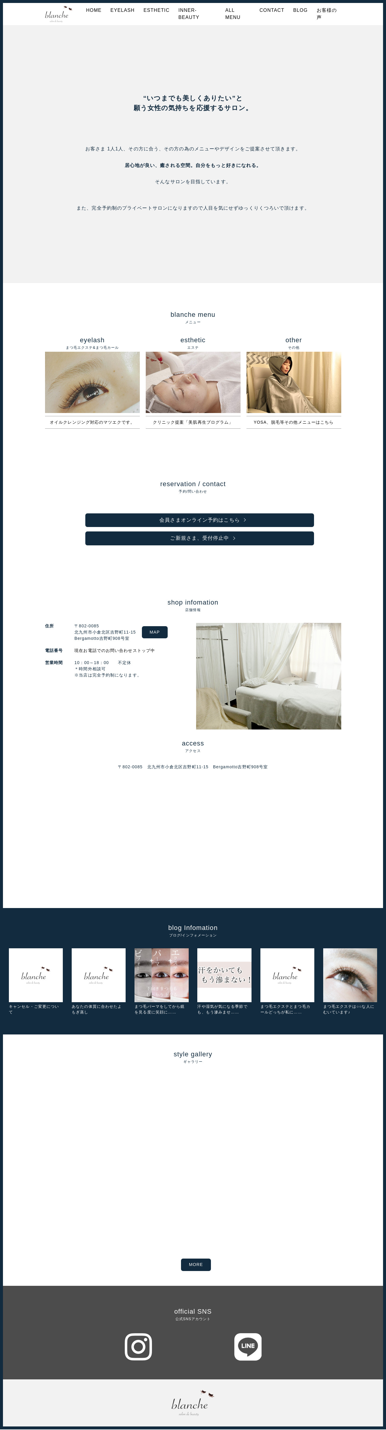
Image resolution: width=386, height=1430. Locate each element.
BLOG (300, 10)
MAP (156, 633)
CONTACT (272, 10)
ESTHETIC (156, 10)
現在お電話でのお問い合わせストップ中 (113, 651)
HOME (93, 10)
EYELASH (122, 10)
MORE (196, 1265)
